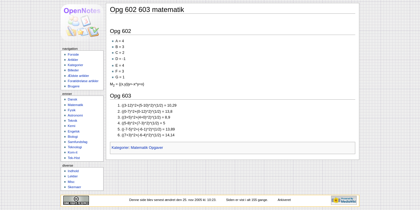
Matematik (75, 105)
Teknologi (75, 147)
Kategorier (120, 148)
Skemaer (74, 187)
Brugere (74, 86)
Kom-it (72, 152)
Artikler (73, 59)
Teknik (72, 120)
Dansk (72, 99)
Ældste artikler (78, 75)
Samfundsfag (78, 142)
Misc (71, 181)
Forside (73, 54)
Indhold (73, 171)
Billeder (73, 70)
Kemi (71, 126)
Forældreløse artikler (83, 81)
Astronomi (75, 115)
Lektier (73, 176)
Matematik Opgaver (147, 148)
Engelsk (74, 131)
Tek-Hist (74, 158)
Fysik (72, 110)
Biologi (73, 136)
